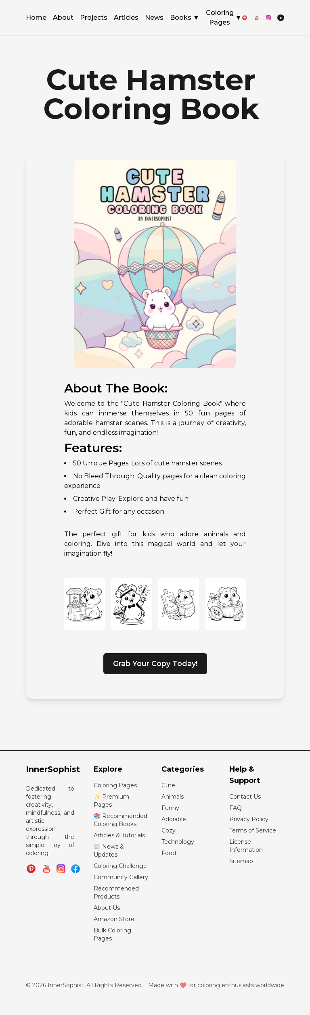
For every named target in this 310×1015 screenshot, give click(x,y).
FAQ (235, 808)
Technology (177, 841)
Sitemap (241, 861)
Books (184, 18)
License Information (246, 845)
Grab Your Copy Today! (155, 663)
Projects (93, 18)
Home (36, 18)
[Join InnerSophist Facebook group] (75, 868)
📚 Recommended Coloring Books (120, 820)
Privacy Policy (248, 819)
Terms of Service (252, 830)
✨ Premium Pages (111, 800)
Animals (172, 796)
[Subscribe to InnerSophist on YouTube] (46, 868)
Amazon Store (114, 919)
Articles (126, 18)
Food (168, 853)
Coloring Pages (224, 17)
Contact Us (245, 796)
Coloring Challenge (120, 866)
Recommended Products (116, 892)
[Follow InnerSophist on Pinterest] (31, 868)
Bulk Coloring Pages (112, 934)
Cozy (168, 830)
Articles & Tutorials (119, 835)
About (63, 18)
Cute (168, 785)
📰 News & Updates (109, 850)
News (154, 18)
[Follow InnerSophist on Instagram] (61, 868)
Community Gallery (121, 877)
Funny (170, 808)
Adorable (173, 819)
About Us (107, 907)
